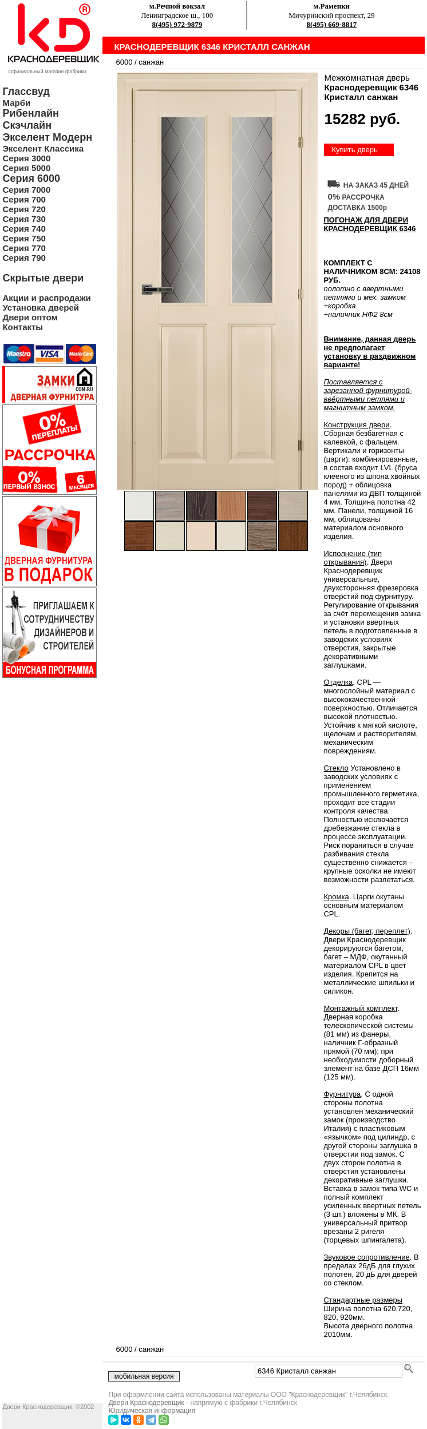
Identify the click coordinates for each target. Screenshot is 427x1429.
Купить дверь (354, 149)
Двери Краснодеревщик (146, 1403)
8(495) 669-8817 (331, 24)
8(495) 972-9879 (177, 24)
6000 (124, 62)
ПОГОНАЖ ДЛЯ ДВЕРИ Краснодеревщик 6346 (369, 224)
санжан (151, 62)
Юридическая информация (151, 1411)
